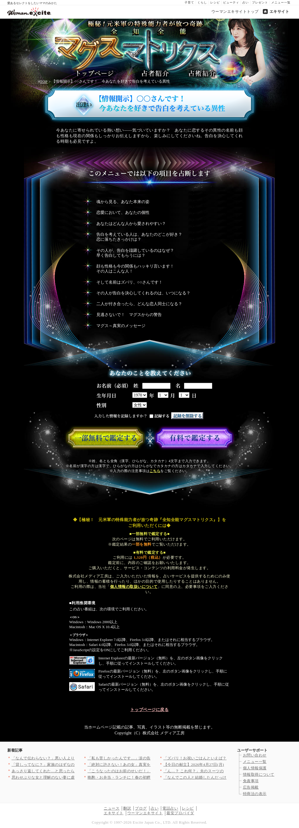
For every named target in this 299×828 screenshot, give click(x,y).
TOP (44, 81)
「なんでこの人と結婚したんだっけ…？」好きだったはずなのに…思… (227, 777)
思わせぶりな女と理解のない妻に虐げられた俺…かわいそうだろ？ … (73, 777)
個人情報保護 (255, 768)
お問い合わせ (255, 755)
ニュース (111, 808)
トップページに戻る (149, 709)
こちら (155, 471)
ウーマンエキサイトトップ (235, 11)
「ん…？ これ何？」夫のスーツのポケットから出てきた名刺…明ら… (225, 771)
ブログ (141, 808)
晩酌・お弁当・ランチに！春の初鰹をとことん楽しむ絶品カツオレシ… (151, 777)
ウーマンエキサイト (145, 813)
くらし (202, 2)
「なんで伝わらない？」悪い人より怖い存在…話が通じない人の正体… (75, 758)
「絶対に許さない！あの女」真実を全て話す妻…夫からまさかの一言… (151, 764)
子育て (189, 2)
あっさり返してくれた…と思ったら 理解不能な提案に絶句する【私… (73, 771)
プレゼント (260, 2)
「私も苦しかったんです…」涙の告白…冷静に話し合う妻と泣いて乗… (151, 758)
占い (245, 2)
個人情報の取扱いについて (133, 587)
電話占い (170, 808)
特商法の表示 (255, 794)
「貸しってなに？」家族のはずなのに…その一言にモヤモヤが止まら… (75, 764)
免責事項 (251, 781)
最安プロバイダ (180, 813)
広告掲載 (251, 787)
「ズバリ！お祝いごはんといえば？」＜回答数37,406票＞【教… (220, 758)
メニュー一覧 (281, 2)
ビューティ (231, 2)
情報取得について (258, 774)
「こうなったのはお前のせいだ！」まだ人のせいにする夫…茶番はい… (151, 771)
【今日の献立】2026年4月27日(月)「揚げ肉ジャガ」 (210, 764)
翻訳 (127, 808)
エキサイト (279, 11)
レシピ (215, 2)
